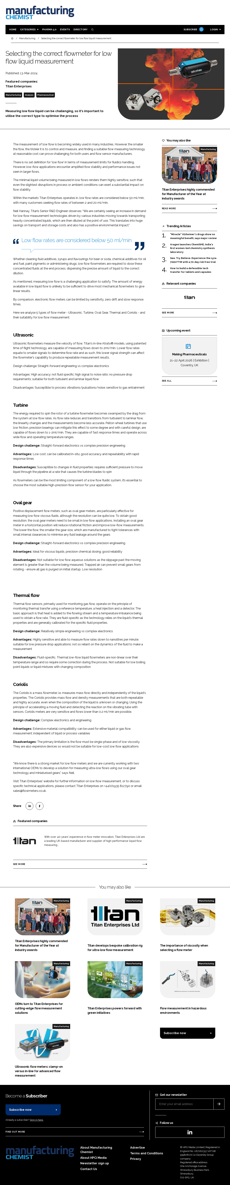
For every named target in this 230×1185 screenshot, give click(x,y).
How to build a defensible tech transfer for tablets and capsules (190, 270)
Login (214, 29)
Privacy (135, 1159)
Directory (80, 29)
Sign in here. (36, 1120)
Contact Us (88, 1169)
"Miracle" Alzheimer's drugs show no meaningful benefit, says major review (193, 236)
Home (12, 29)
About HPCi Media (93, 1158)
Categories (28, 29)
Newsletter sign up (94, 1163)
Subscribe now (175, 1033)
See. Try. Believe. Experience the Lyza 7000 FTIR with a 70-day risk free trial (193, 260)
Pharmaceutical (45, 95)
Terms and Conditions (146, 1153)
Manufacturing (13, 95)
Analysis (29, 95)
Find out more (15, 1132)
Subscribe (193, 29)
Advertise (137, 1147)
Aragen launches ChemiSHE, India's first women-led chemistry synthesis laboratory (192, 248)
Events (65, 29)
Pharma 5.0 (49, 29)
